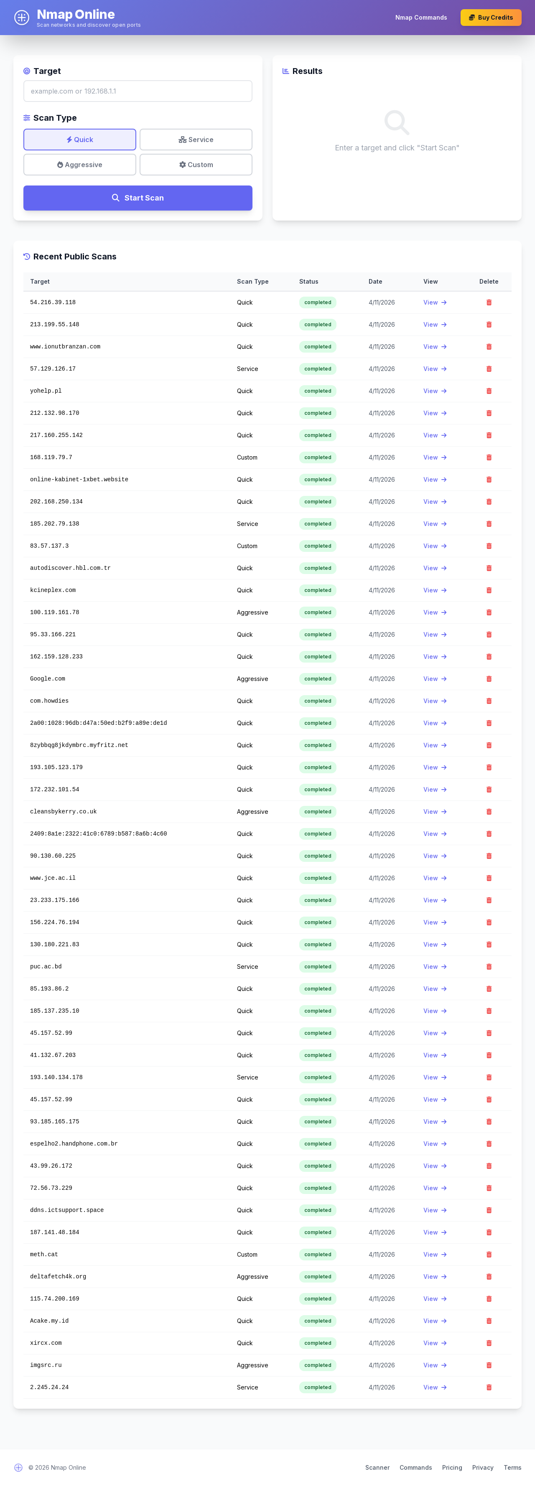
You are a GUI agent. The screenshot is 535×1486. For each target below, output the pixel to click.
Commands (416, 1467)
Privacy (483, 1467)
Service (196, 139)
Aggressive (79, 164)
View (434, 302)
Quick (79, 139)
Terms (513, 1467)
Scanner (377, 1467)
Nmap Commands (421, 17)
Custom (196, 164)
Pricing (452, 1467)
